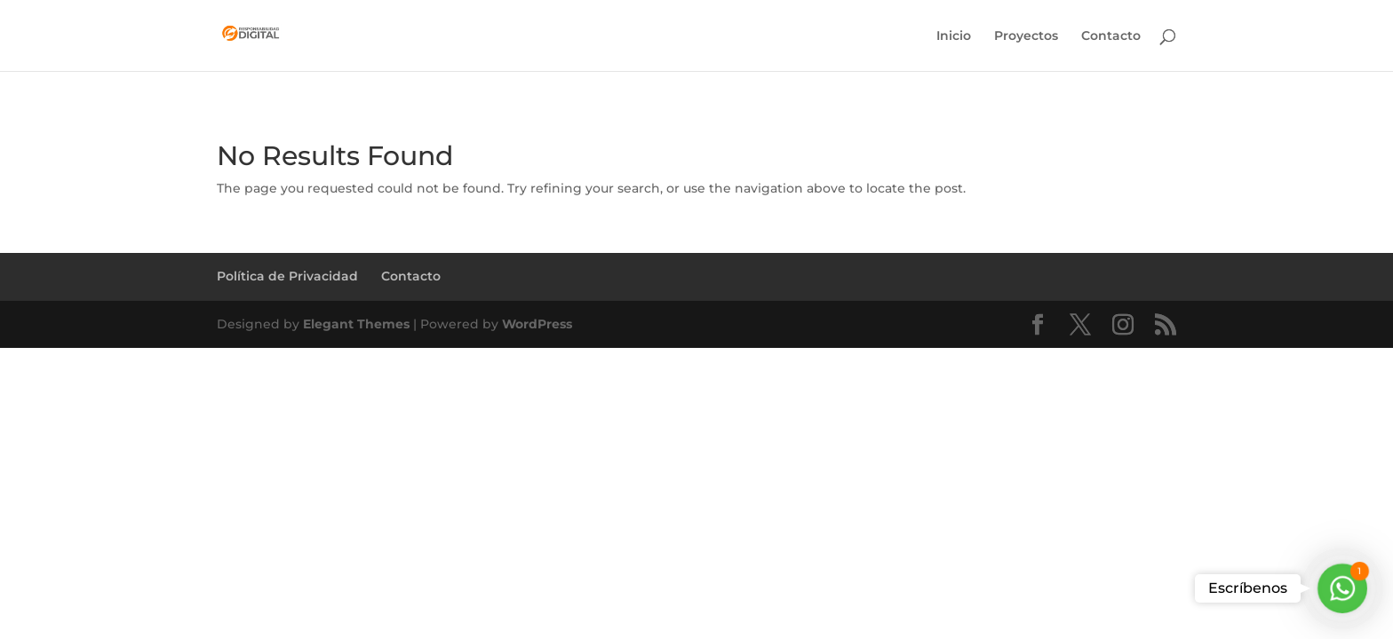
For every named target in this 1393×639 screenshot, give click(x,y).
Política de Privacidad (287, 276)
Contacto (1111, 36)
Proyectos (1026, 36)
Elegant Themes (356, 324)
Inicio (953, 36)
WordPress (537, 324)
